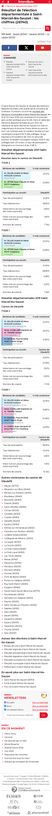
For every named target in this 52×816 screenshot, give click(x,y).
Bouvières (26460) (12, 500)
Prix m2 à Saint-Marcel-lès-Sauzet (20, 686)
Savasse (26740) (36, 34)
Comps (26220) (11, 510)
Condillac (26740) (12, 514)
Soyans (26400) (11, 622)
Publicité (45, 776)
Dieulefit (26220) (12, 521)
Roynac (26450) (11, 601)
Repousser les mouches (16, 754)
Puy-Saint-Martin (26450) (16, 584)
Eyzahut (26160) (11, 524)
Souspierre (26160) (13, 619)
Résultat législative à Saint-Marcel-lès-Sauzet (25, 656)
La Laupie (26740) (12, 542)
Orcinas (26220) (11, 573)
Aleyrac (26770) (11, 486)
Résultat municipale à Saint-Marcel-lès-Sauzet (26, 663)
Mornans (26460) (12, 570)
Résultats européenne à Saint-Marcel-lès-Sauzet (27, 660)
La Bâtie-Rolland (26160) (15, 535)
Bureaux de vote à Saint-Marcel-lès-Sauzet (35, 64)
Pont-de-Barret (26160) (15, 577)
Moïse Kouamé (11, 744)
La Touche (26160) (12, 545)
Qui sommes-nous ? (11, 776)
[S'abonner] (26, 715)
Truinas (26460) (11, 629)
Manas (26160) (11, 559)
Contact (11, 779)
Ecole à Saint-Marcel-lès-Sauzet (19, 683)
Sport (7, 706)
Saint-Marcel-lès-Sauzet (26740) (19, 680)
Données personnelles (12, 781)
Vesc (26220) (10, 633)
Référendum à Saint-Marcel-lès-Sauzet (22, 667)
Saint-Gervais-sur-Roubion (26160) (20, 605)
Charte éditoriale (34, 776)
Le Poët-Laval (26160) (14, 552)
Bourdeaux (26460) (13, 496)
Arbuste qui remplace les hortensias (21, 761)
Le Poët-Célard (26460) (15, 549)
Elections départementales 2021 (22, 6)
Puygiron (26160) (12, 587)
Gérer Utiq (45, 781)
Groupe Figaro (22, 784)
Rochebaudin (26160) (14, 594)
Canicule (8, 737)
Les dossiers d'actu (13, 709)
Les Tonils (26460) (12, 556)
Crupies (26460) (11, 517)
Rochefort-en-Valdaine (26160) (18, 598)
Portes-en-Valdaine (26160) (17, 580)
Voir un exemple (40, 702)
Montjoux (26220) (12, 566)
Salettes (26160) (11, 608)
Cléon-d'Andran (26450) (15, 507)
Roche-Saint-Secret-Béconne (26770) (22, 591)
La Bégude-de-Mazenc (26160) (18, 538)
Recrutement (39, 779)
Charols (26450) (11, 503)
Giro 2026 (9, 751)
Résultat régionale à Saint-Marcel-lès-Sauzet (25, 649)
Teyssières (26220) (13, 626)
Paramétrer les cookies (30, 781)
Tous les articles (22, 779)
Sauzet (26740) (20, 34)
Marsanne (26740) (12, 563)
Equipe (23, 776)
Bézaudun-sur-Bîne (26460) (17, 489)
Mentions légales (9, 784)
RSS (30, 779)
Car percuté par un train (15, 741)
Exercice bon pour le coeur (17, 758)
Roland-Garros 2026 (13, 747)
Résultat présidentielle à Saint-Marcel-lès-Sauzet (27, 653)
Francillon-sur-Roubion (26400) (19, 531)
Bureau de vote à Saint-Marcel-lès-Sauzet (23, 646)
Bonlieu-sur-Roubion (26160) (17, 493)
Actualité (9, 702)
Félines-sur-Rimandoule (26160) (19, 528)
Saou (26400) (10, 612)
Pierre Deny (10, 733)
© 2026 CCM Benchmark (39, 784)
